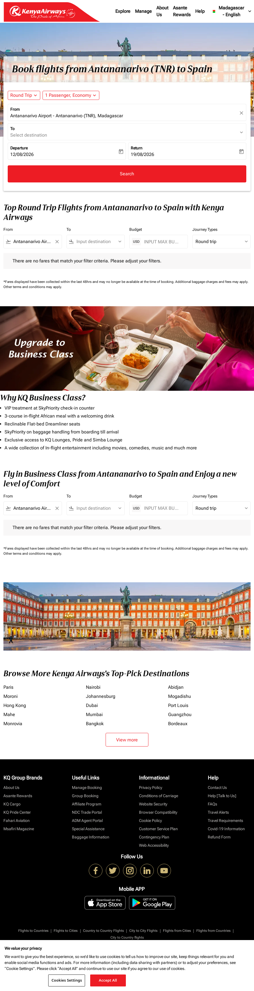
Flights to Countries (33, 931)
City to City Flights (143, 931)
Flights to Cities (66, 931)
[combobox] (32, 241)
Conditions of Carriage (158, 795)
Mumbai (94, 714)
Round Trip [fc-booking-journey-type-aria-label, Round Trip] (21, 95)
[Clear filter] (57, 241)
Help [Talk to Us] (222, 795)
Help (200, 11)
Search (127, 173)
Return (136, 148)
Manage (143, 11)
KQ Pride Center (17, 812)
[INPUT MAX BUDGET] (163, 241)
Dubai (92, 705)
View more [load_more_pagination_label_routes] (127, 740)
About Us (162, 11)
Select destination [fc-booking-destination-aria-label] (28, 135)
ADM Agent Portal (87, 820)
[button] (71, 95)
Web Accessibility (154, 845)
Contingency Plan (154, 837)
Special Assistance (88, 828)
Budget (135, 229)
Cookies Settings (66, 980)
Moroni (10, 696)
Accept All (108, 980)
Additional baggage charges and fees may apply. (211, 282)
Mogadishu (179, 696)
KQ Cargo (12, 804)
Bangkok (95, 723)
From (15, 109)
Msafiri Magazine (18, 828)
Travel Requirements (225, 820)
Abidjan (176, 687)
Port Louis (178, 705)
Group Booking (85, 795)
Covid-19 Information (226, 828)
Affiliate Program (86, 804)
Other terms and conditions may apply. (32, 287)
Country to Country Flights (103, 931)
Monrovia (12, 723)
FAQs (212, 804)
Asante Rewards (182, 11)
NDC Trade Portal (87, 812)
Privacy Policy (150, 787)
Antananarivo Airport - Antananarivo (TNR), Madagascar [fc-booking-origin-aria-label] (66, 115)
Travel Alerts (218, 812)
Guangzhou (179, 714)
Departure (19, 148)
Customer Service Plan (158, 828)
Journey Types (204, 229)
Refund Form (219, 837)
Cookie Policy (150, 820)
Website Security (153, 804)
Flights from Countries (213, 931)
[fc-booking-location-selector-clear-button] (242, 113)
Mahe (9, 714)
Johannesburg (100, 696)
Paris (8, 687)
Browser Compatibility (158, 812)
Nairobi (93, 687)
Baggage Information (90, 837)
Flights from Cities (177, 931)
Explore (122, 11)
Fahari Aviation (16, 820)
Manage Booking (87, 787)
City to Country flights (127, 937)
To (12, 128)
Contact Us (217, 787)
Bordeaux (178, 723)
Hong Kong (14, 705)
